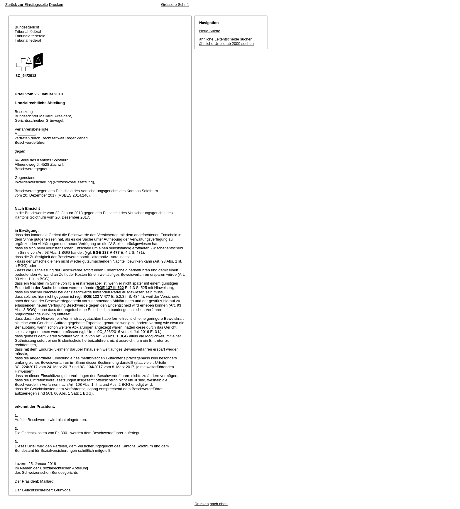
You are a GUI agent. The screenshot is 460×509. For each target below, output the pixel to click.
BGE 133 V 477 (106, 252)
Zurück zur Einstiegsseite (26, 4)
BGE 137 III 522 (110, 287)
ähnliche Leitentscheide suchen (225, 39)
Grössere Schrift (175, 4)
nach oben (219, 504)
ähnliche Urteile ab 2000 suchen (226, 43)
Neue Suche (209, 31)
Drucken (56, 4)
